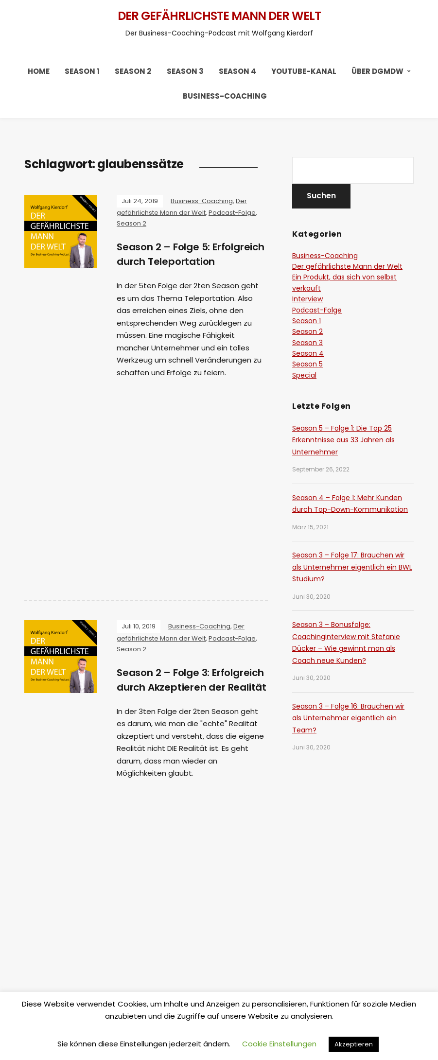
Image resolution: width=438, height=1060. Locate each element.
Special (304, 375)
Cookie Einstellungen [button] (279, 1044)
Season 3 (185, 71)
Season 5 (307, 364)
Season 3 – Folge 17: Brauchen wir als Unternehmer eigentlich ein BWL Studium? (352, 567)
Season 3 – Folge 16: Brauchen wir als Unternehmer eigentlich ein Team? (348, 718)
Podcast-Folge (232, 212)
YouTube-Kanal (303, 71)
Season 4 (237, 71)
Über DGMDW (377, 71)
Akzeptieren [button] (353, 1044)
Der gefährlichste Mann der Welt (219, 16)
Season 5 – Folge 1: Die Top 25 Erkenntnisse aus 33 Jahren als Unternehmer (343, 440)
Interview (307, 299)
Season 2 (133, 71)
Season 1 (82, 71)
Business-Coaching (225, 96)
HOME (39, 71)
